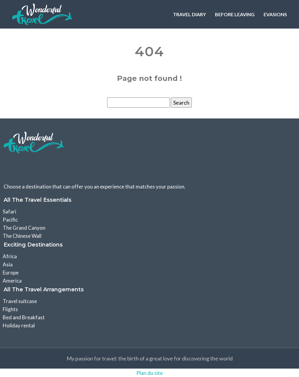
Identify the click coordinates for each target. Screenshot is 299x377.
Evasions (275, 14)
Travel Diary (189, 14)
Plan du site (149, 372)
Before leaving (235, 14)
